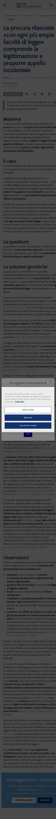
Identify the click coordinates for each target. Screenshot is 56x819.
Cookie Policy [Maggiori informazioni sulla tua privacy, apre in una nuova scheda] (19, 402)
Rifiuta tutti (28, 418)
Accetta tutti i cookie (28, 425)
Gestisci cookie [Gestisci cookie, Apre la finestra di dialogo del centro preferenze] (28, 410)
